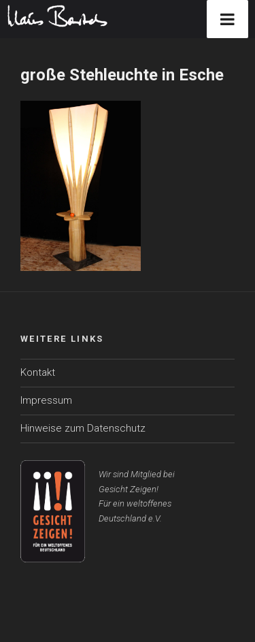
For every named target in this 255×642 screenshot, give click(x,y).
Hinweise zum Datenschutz (83, 428)
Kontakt (37, 372)
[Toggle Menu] (227, 19)
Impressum (46, 400)
